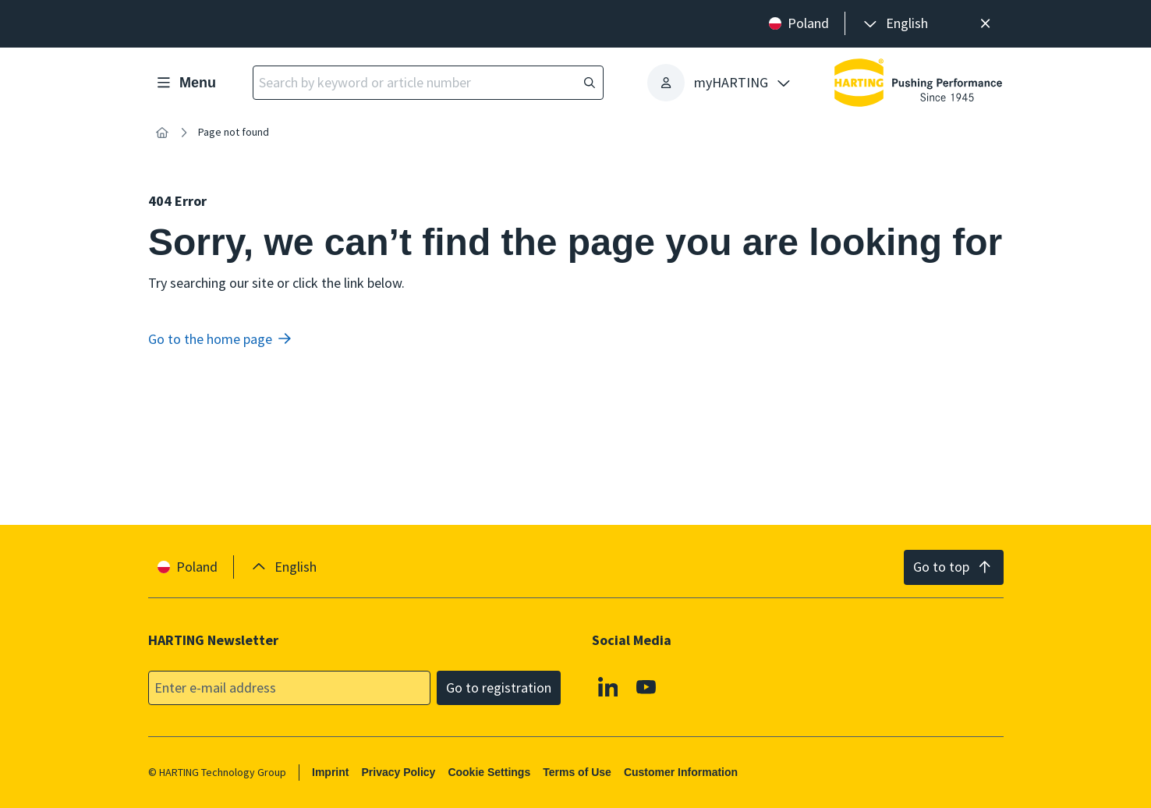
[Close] (986, 23)
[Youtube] (646, 686)
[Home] (162, 133)
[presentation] (894, 23)
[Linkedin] (607, 686)
